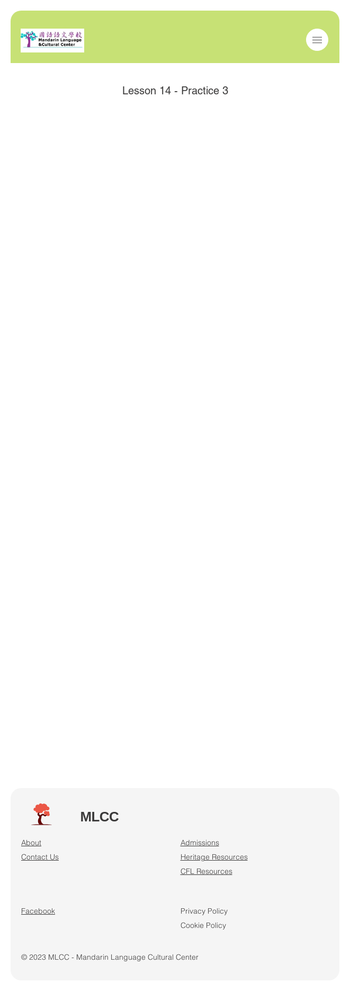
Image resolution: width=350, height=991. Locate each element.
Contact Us (40, 857)
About (31, 842)
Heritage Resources (214, 857)
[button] (317, 40)
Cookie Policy (203, 925)
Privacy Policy (204, 911)
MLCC (99, 816)
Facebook (38, 911)
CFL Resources (206, 871)
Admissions (200, 842)
